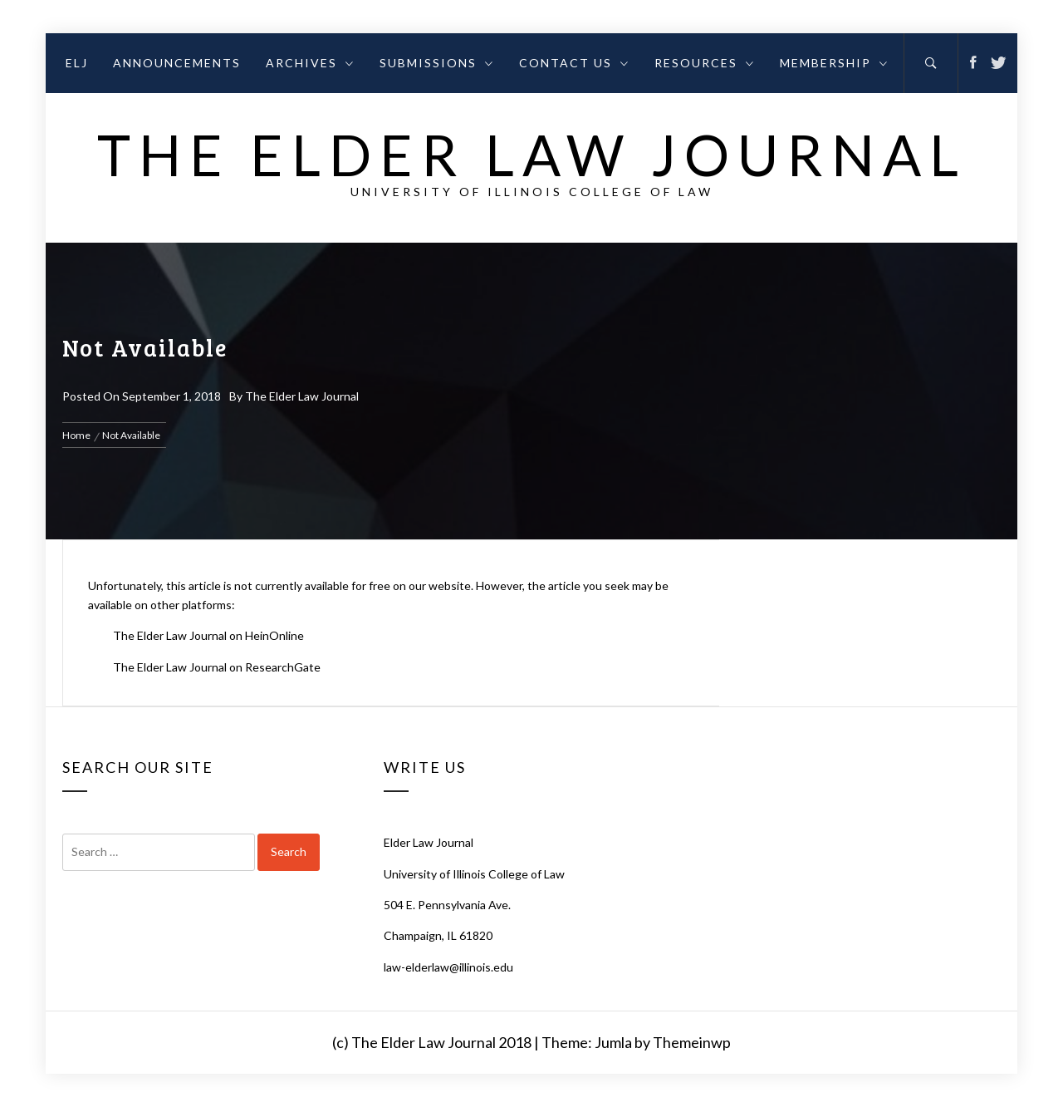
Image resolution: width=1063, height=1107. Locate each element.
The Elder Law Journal (532, 154)
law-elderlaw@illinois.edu (448, 967)
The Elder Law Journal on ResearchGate (217, 667)
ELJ (77, 63)
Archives (310, 63)
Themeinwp (692, 1042)
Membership (834, 63)
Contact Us (574, 63)
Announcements (177, 63)
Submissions (437, 63)
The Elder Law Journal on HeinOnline (208, 635)
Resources (704, 63)
